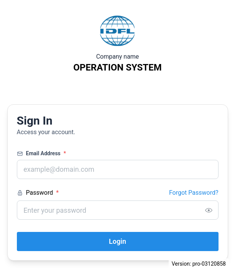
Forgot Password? (194, 192)
